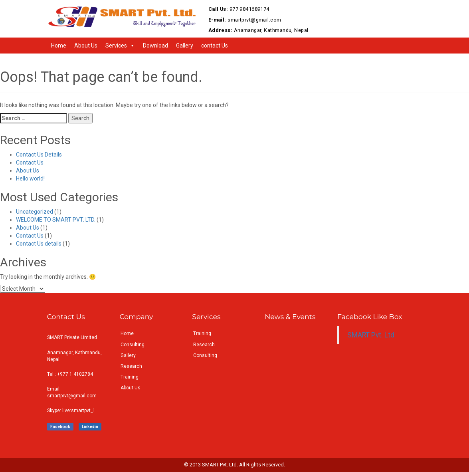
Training (130, 377)
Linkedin (90, 426)
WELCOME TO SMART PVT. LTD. (55, 219)
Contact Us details (38, 243)
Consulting (132, 344)
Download (155, 45)
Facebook (60, 426)
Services (116, 45)
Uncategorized (34, 211)
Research (131, 366)
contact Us (214, 45)
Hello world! (30, 178)
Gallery (184, 45)
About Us (85, 45)
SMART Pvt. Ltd (370, 335)
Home (58, 45)
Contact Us (30, 162)
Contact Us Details (39, 154)
